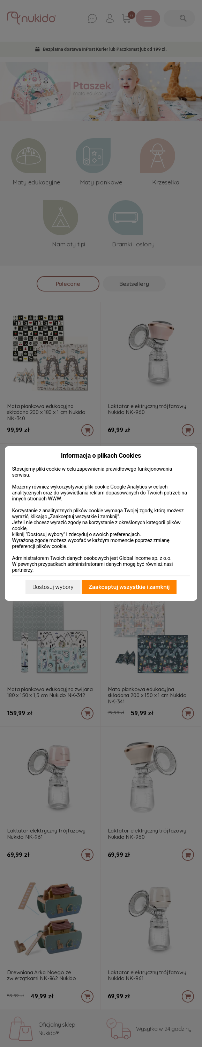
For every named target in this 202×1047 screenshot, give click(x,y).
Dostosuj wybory (53, 587)
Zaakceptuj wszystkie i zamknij (129, 587)
